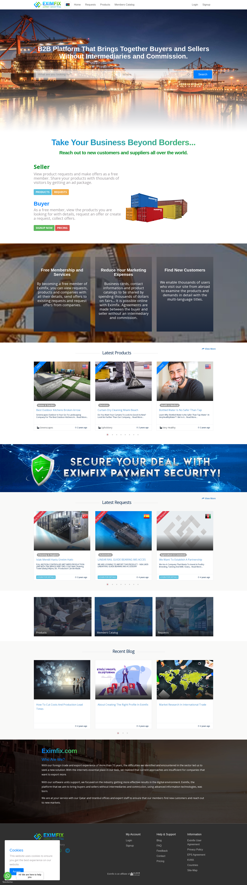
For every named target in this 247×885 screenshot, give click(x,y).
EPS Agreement (196, 854)
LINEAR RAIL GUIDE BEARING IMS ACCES (122, 559)
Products (105, 4)
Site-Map (192, 870)
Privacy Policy (195, 849)
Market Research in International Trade (182, 704)
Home (77, 4)
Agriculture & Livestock (173, 555)
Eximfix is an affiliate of (123, 874)
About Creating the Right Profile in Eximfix (123, 704)
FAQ (159, 845)
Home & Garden (46, 405)
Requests (90, 4)
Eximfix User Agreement (194, 842)
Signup (206, 4)
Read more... (82, 417)
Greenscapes (45, 427)
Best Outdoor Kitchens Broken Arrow (58, 410)
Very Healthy (167, 427)
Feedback (162, 850)
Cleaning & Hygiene (48, 555)
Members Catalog (124, 4)
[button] (107, 434)
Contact (161, 856)
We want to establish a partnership (180, 559)
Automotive (105, 555)
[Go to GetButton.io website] (8, 882)
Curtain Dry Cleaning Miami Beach (118, 410)
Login (195, 4)
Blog (159, 840)
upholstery (105, 427)
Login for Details (46, 577)
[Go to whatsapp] (7, 876)
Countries (192, 865)
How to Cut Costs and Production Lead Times (59, 707)
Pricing (160, 861)
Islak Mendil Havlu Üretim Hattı (54, 559)
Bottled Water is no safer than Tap (180, 410)
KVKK (190, 860)
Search (202, 74)
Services (104, 405)
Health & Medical (169, 405)
